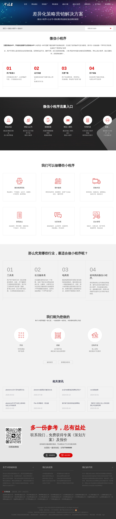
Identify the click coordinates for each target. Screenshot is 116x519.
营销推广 (45, 4)
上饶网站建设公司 (106, 494)
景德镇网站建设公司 (81, 494)
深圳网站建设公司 (56, 497)
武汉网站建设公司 (32, 497)
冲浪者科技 (84, 514)
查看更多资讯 (65, 362)
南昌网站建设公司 (8, 494)
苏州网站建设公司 (68, 497)
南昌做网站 (75, 514)
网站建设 (34, 4)
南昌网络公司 (67, 514)
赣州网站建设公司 (20, 494)
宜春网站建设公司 (8, 497)
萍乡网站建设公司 (32, 494)
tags (103, 514)
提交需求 (67, 455)
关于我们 (98, 4)
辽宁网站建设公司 (31, 499)
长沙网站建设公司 (44, 497)
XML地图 (98, 514)
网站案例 (55, 4)
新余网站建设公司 (20, 497)
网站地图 (92, 514)
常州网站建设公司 (80, 497)
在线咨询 (52, 455)
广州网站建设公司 (55, 499)
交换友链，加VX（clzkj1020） (20, 491)
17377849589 (66, 448)
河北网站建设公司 (43, 499)
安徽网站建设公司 (92, 497)
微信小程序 (76, 4)
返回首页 (50, 362)
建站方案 (65, 4)
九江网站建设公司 (94, 494)
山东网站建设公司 (105, 497)
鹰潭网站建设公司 (44, 494)
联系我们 (108, 4)
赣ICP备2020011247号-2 (67, 510)
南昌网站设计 (43, 514)
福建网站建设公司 (19, 499)
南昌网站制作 (34, 514)
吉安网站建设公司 (68, 494)
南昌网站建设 (25, 514)
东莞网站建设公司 (67, 499)
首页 (25, 4)
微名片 (20, 28)
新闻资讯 (87, 4)
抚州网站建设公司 (56, 494)
